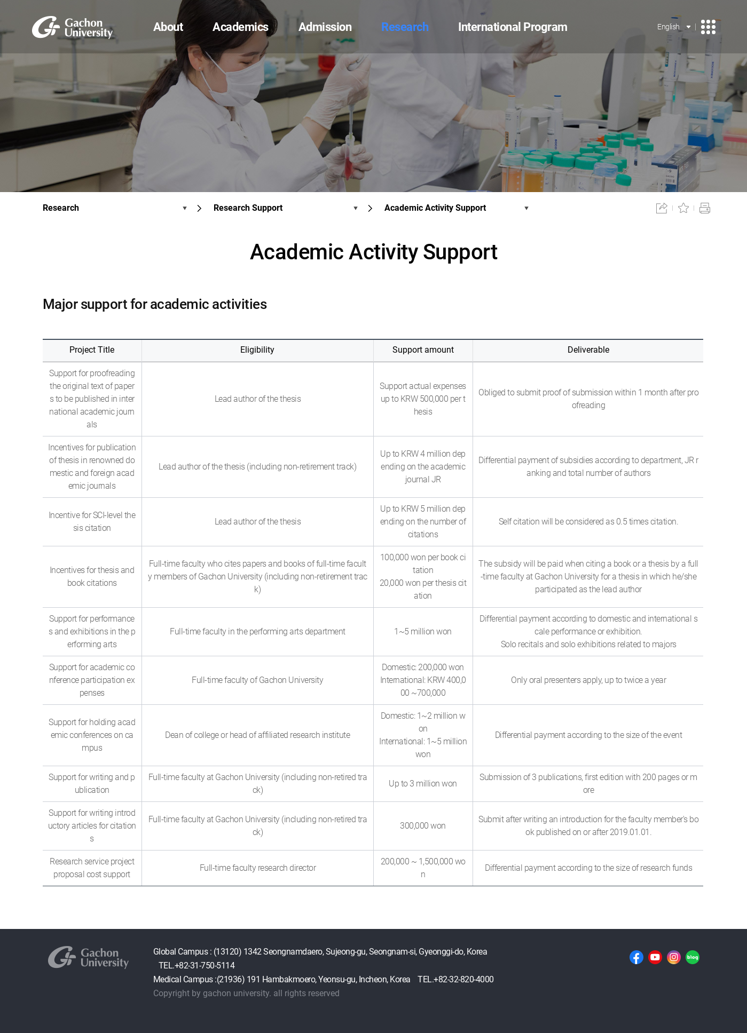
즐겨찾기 (683, 208)
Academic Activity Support (435, 208)
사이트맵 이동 (708, 27)
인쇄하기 (704, 208)
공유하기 (662, 208)
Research (61, 208)
